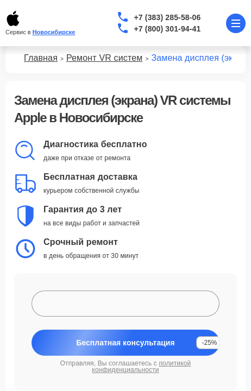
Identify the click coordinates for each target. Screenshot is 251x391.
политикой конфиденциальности (141, 367)
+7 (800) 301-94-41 (167, 28)
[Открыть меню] (236, 23)
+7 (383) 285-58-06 (167, 17)
